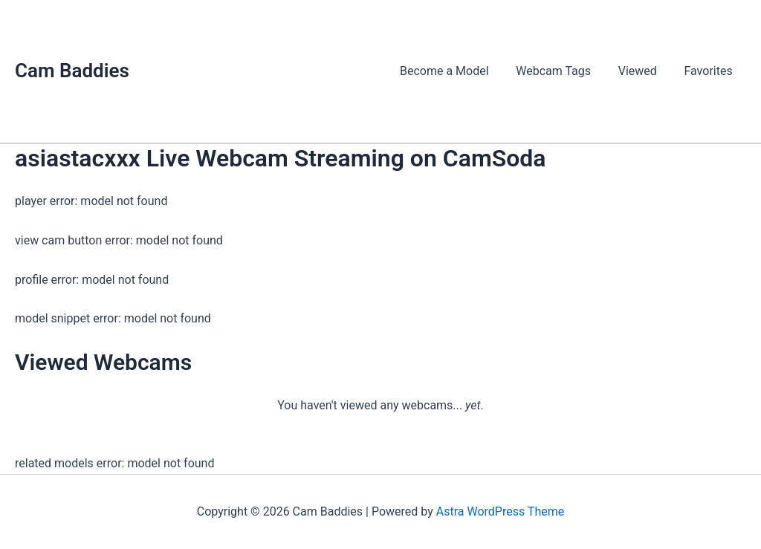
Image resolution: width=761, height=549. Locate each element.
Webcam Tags (562, 71)
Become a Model (456, 71)
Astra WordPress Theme (500, 511)
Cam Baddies (72, 70)
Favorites (710, 71)
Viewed (643, 71)
